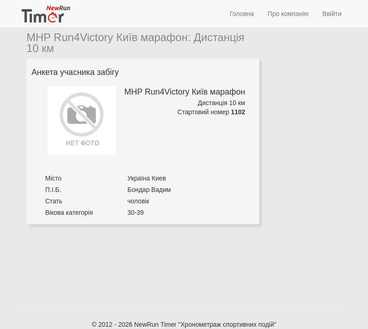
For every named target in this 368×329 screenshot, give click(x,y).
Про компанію (288, 13)
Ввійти (332, 13)
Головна (242, 13)
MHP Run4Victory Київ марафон (107, 37)
